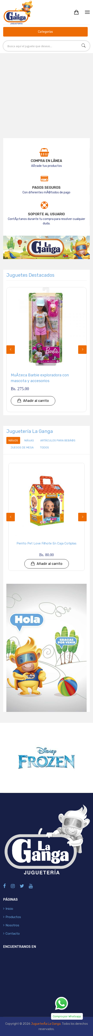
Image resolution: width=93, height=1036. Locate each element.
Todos (44, 447)
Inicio (9, 909)
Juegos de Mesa (22, 447)
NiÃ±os (13, 440)
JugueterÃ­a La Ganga (46, 1024)
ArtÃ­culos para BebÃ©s (57, 440)
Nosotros (12, 925)
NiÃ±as (29, 440)
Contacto (13, 933)
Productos (13, 917)
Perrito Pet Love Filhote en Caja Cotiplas (46, 543)
